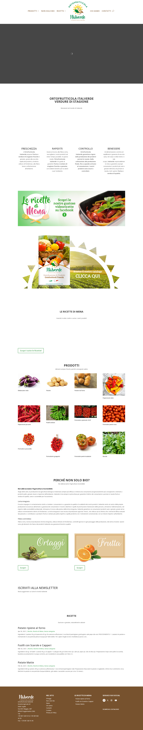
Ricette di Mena (38, 631)
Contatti (106, 11)
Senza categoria (49, 631)
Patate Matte (26, 662)
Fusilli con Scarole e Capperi (34, 645)
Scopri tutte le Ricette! (31, 350)
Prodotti (32, 11)
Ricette (60, 11)
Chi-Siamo (95, 11)
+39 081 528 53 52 (24, 716)
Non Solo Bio (48, 11)
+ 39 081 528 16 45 (27, 721)
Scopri (23, 567)
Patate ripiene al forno (31, 628)
